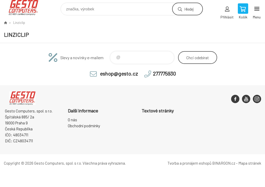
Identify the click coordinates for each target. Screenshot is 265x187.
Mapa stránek (249, 163)
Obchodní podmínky (84, 125)
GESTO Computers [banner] (27, 7)
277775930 (164, 73)
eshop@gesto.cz (119, 73)
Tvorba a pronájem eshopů (189, 163)
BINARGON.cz (223, 163)
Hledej (189, 8)
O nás (72, 119)
